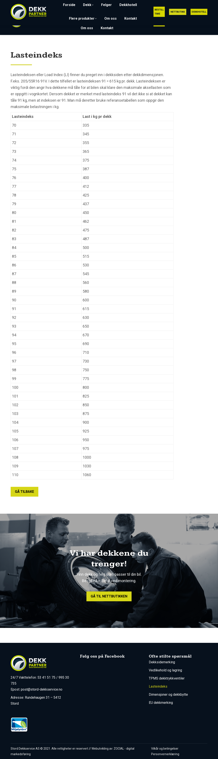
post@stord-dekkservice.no (167, 4)
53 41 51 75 (46, 677)
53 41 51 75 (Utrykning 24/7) (115, 4)
